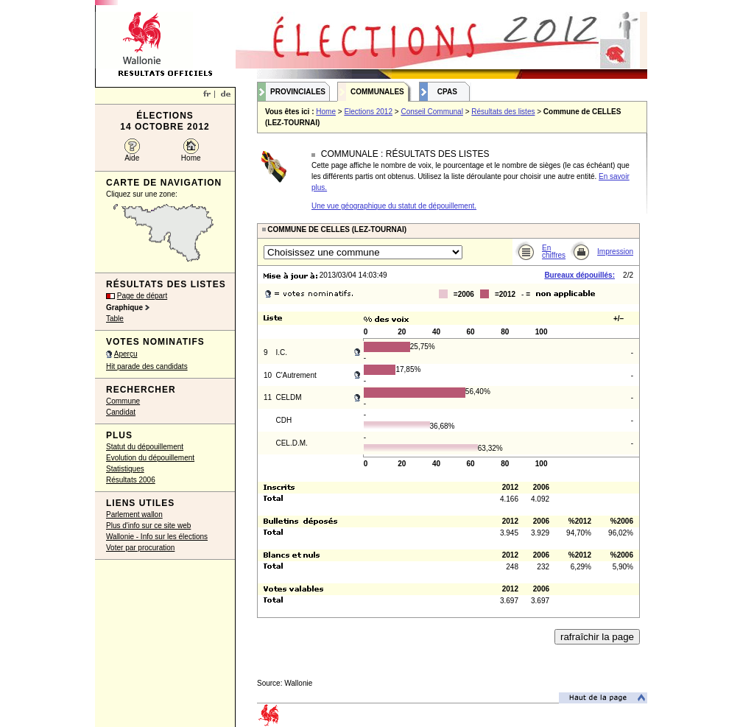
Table (115, 319)
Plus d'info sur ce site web (148, 525)
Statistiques (125, 469)
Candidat (120, 412)
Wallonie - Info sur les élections (157, 537)
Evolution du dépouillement (150, 458)
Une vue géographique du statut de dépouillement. (393, 206)
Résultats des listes (503, 112)
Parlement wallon (134, 514)
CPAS (447, 92)
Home (191, 158)
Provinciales (297, 92)
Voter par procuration (140, 548)
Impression (615, 251)
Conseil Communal (431, 112)
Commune (123, 401)
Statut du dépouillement (144, 447)
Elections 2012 (368, 112)
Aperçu (126, 354)
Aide (131, 158)
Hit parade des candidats (147, 366)
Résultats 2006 (130, 480)
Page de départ (142, 296)
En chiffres (554, 251)
